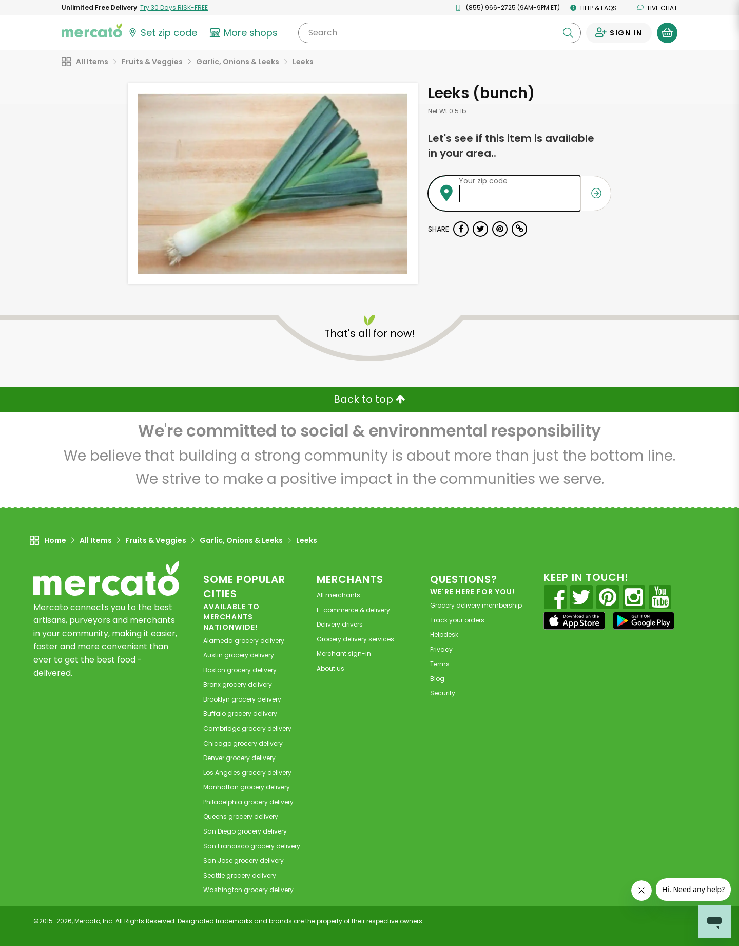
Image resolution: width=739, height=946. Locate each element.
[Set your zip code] (162, 33)
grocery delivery (243, 640)
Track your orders (457, 620)
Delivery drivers (340, 624)
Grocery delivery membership (476, 605)
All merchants (338, 595)
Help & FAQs (593, 8)
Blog (437, 678)
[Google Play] (643, 621)
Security (442, 693)
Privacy (441, 649)
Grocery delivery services (355, 639)
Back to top (369, 399)
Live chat (657, 8)
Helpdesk (444, 634)
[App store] (574, 621)
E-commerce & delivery (353, 610)
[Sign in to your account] (619, 33)
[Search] (439, 33)
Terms (440, 663)
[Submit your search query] (568, 33)
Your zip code (483, 181)
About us (330, 668)
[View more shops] (245, 33)
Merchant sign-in (344, 653)
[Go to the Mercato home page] (92, 29)
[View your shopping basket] (667, 33)
